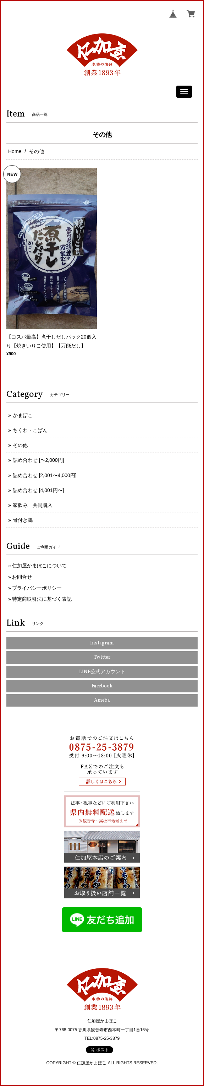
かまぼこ (23, 415)
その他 (20, 445)
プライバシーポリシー (37, 588)
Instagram (102, 643)
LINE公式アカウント (102, 672)
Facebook (102, 686)
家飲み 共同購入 (33, 505)
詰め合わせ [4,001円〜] (38, 490)
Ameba (102, 700)
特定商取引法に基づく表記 (42, 599)
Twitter (102, 657)
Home (14, 151)
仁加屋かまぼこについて (39, 565)
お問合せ (22, 577)
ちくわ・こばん (30, 430)
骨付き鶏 (23, 520)
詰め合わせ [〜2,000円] (38, 460)
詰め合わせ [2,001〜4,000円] (45, 475)
